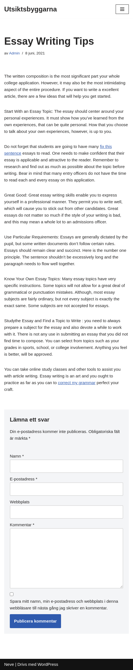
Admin (14, 53)
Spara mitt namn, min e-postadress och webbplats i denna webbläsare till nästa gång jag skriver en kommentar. (64, 604)
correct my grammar (76, 382)
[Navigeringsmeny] (122, 9)
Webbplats (20, 501)
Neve (9, 664)
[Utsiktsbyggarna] (30, 9)
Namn (17, 456)
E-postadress (23, 479)
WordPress (48, 664)
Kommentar (22, 524)
